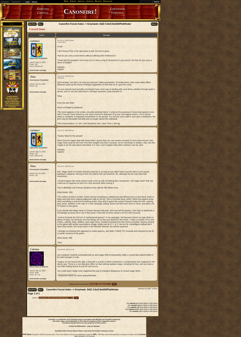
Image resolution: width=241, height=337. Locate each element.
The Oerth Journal (12, 98)
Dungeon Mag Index (12, 101)
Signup (34, 2)
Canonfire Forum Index (71, 24)
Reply (40, 24)
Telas (33, 76)
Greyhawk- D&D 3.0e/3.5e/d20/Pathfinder (109, 24)
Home (66, 1)
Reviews (98, 1)
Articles (81, 1)
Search (154, 24)
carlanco (34, 41)
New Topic (32, 24)
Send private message (37, 70)
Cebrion (34, 249)
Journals (89, 1)
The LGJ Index (12, 100)
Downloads (107, 1)
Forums (73, 1)
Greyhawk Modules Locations (12, 106)
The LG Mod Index (12, 103)
